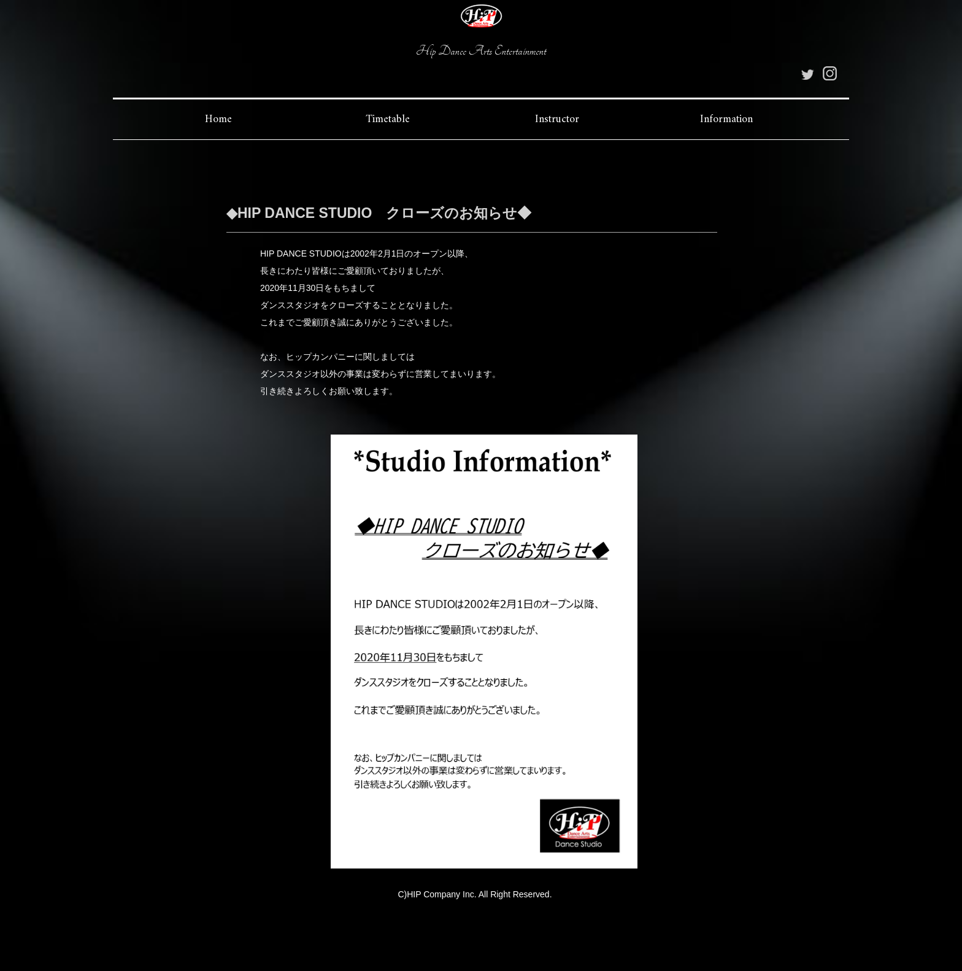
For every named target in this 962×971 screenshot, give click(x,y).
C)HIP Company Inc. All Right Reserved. (475, 894)
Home (218, 119)
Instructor (557, 119)
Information (726, 119)
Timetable (388, 119)
